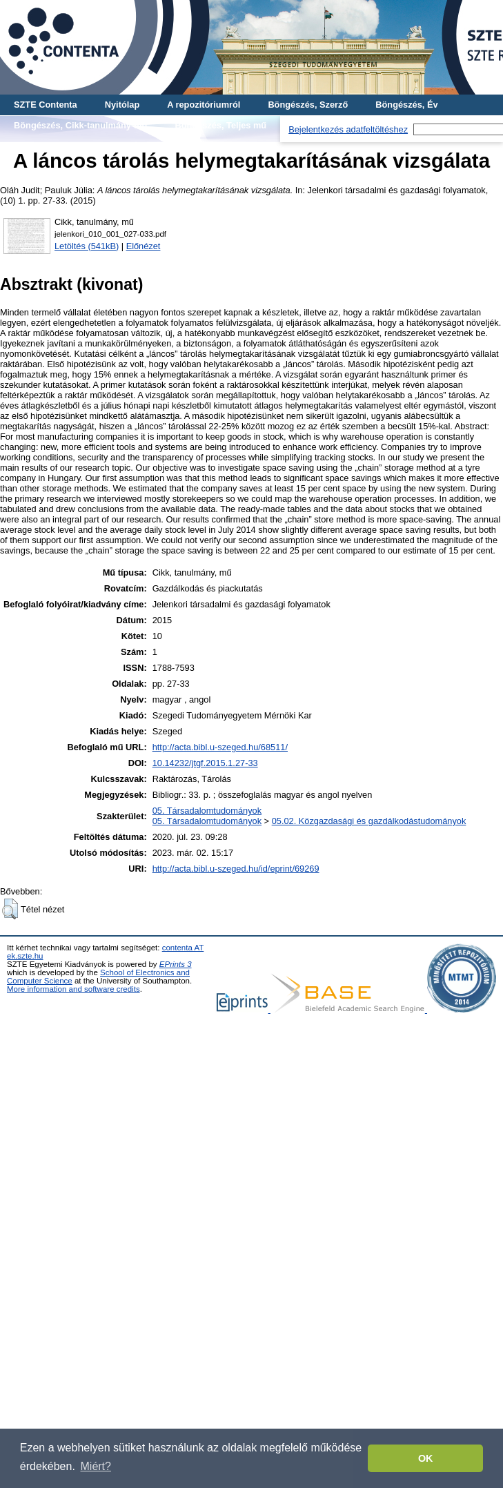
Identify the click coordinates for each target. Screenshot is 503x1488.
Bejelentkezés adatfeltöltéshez (348, 129)
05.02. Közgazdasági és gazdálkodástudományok (369, 821)
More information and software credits (73, 989)
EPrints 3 (175, 964)
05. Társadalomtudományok (207, 810)
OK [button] (425, 1458)
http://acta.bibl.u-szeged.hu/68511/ (220, 747)
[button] (10, 909)
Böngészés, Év (406, 104)
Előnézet (143, 246)
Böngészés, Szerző (308, 104)
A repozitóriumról (203, 104)
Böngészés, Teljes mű (220, 125)
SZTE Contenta (45, 104)
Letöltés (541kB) (87, 246)
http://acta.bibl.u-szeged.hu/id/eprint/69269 (235, 868)
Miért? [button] (96, 1466)
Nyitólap (122, 104)
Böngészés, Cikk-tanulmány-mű (80, 125)
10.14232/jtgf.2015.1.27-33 (205, 763)
